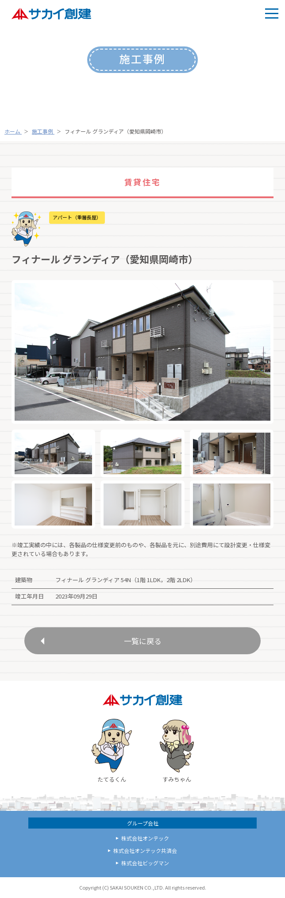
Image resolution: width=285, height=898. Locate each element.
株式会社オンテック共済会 (145, 850)
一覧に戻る (143, 640)
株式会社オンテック (145, 838)
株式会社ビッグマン (145, 863)
